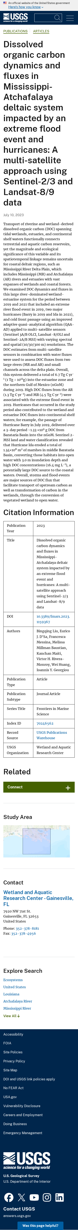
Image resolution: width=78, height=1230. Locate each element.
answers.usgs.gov (17, 1216)
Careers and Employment (23, 1115)
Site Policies (12, 1052)
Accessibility (13, 1034)
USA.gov (10, 1097)
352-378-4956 (23, 933)
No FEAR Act (13, 1088)
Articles (41, 31)
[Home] (15, 21)
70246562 (45, 723)
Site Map (10, 1070)
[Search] (58, 18)
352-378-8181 (27, 928)
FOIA (7, 1043)
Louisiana (11, 994)
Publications (15, 31)
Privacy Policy (14, 1061)
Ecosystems (13, 980)
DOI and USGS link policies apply (29, 1079)
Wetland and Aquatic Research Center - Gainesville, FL (38, 898)
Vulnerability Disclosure (21, 1106)
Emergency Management (22, 1133)
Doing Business (15, 1124)
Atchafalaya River (17, 1001)
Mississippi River (17, 1008)
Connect (15, 787)
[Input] (48, 18)
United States (14, 987)
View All (11, 1016)
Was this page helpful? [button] (40, 1226)
